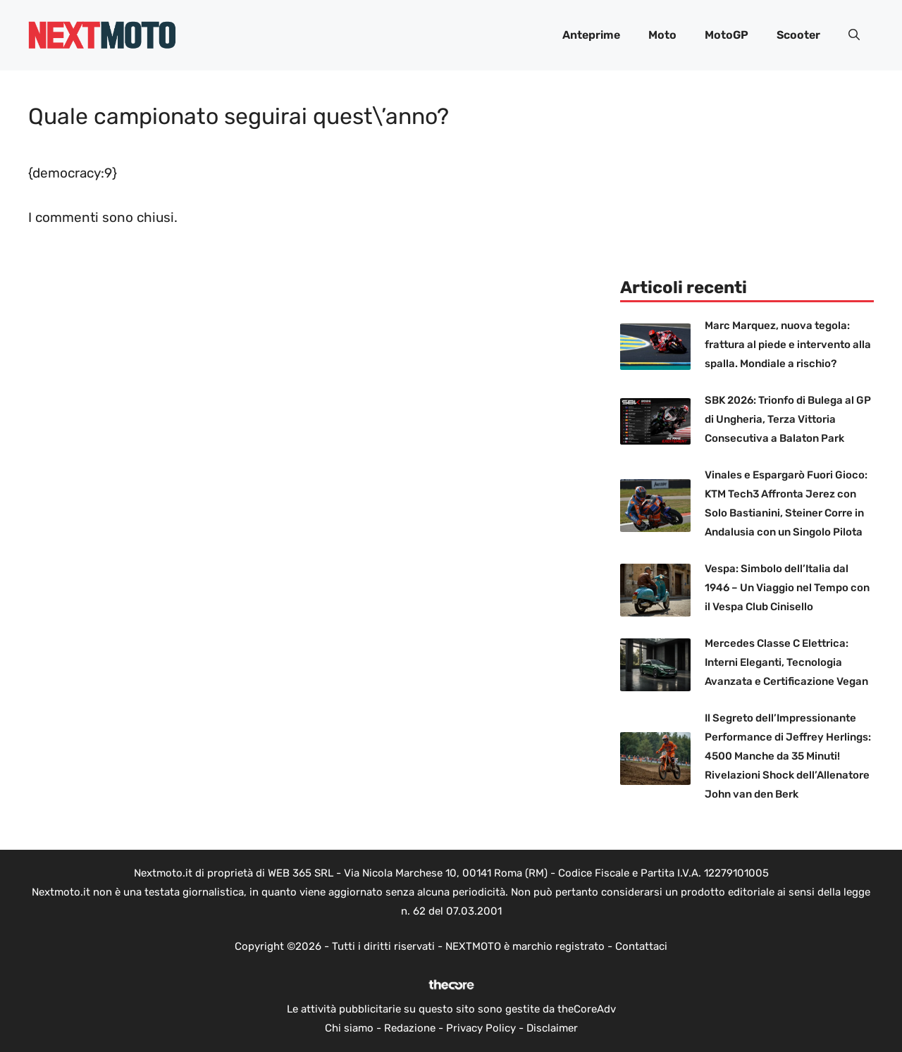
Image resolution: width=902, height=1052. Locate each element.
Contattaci (641, 946)
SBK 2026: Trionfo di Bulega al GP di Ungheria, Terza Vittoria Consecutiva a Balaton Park (788, 419)
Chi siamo (349, 1028)
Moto (662, 35)
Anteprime (591, 35)
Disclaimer (552, 1028)
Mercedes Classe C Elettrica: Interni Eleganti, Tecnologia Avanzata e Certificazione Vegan (786, 662)
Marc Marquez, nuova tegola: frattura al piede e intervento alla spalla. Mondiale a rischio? (788, 344)
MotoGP (726, 35)
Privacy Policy (481, 1028)
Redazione (409, 1028)
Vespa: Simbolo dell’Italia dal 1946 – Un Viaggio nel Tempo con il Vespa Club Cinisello (787, 587)
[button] (854, 35)
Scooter (798, 35)
